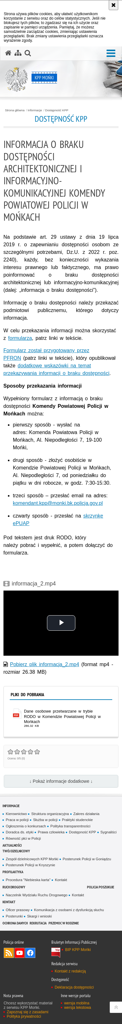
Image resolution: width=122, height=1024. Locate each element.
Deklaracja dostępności (74, 987)
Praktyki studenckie (77, 820)
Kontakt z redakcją (70, 971)
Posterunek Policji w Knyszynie (30, 865)
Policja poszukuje (100, 887)
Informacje (35, 110)
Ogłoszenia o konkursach (26, 826)
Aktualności (12, 845)
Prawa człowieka (51, 832)
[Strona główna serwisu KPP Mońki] (8, 53)
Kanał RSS (9, 953)
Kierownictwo (16, 814)
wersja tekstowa (77, 1007)
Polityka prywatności (24, 1016)
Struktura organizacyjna (50, 814)
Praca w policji (17, 820)
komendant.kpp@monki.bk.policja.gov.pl (58, 503)
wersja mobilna (76, 1003)
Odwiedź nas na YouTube (20, 953)
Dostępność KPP (56, 110)
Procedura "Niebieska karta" (28, 880)
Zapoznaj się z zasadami (27, 1012)
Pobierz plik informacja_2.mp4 (44, 664)
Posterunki (14, 916)
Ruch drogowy (14, 887)
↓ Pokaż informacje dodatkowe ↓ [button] (61, 781)
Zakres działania (86, 814)
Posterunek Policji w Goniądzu (87, 859)
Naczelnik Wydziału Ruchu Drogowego (36, 895)
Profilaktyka (13, 871)
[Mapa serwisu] (18, 53)
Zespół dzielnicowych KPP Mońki (32, 859)
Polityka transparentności (70, 826)
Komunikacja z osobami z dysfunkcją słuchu (69, 910)
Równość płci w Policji (23, 838)
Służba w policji (45, 820)
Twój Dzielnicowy (16, 851)
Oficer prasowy (18, 910)
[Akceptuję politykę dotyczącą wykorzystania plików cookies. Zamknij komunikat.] (113, 5)
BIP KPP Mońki (78, 949)
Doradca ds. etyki (19, 832)
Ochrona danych (15, 923)
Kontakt (61, 880)
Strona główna (15, 110)
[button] (111, 53)
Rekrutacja (38, 923)
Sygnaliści (109, 832)
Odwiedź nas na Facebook (30, 953)
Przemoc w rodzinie (64, 923)
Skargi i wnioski (39, 916)
